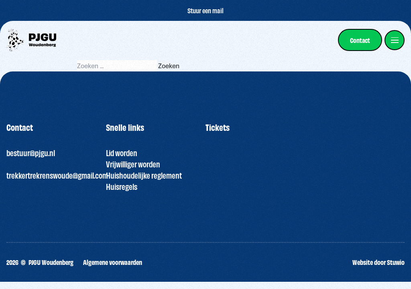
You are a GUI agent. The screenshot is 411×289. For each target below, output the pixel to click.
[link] (360, 40)
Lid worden (121, 153)
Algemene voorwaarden (112, 262)
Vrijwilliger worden (133, 164)
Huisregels (121, 186)
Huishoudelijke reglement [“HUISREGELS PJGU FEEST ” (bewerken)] (144, 175)
